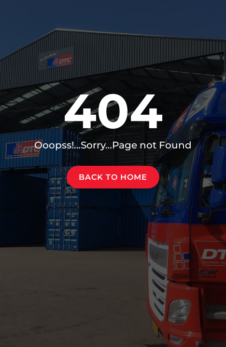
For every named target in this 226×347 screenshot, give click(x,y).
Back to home (113, 177)
